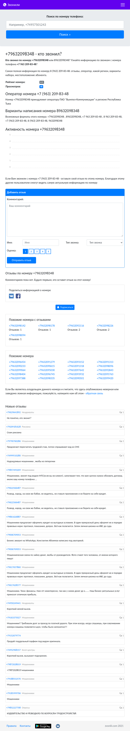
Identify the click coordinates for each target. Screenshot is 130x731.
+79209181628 (13, 426)
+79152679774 (13, 635)
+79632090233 (17, 366)
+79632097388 (17, 378)
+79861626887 (13, 516)
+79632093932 (76, 374)
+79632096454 (17, 362)
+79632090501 (76, 378)
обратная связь (94, 393)
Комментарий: (15, 199)
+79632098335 (46, 378)
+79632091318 (76, 366)
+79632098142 (17, 325)
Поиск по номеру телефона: (65, 16)
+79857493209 (13, 470)
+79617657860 (13, 567)
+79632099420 (105, 378)
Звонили (11, 4)
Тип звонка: (72, 242)
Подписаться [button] (65, 307)
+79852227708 (13, 707)
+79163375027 (13, 617)
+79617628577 (13, 585)
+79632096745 (46, 374)
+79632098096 (105, 366)
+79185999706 (13, 693)
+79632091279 (46, 362)
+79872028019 (13, 664)
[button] (65, 34)
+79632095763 (105, 374)
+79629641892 (13, 412)
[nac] (122, 5)
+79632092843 (105, 370)
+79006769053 (13, 534)
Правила (11, 725)
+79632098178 (46, 325)
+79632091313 (105, 362)
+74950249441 (13, 603)
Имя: (10, 242)
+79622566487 (13, 488)
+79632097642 (76, 370)
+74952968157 (13, 650)
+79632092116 (76, 325)
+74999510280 (13, 455)
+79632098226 (105, 325)
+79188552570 (13, 678)
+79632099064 (17, 370)
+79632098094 (17, 335)
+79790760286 (13, 441)
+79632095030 (46, 370)
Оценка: (11, 250)
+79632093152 (76, 362)
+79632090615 (46, 366)
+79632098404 (17, 374)
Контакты (25, 725)
